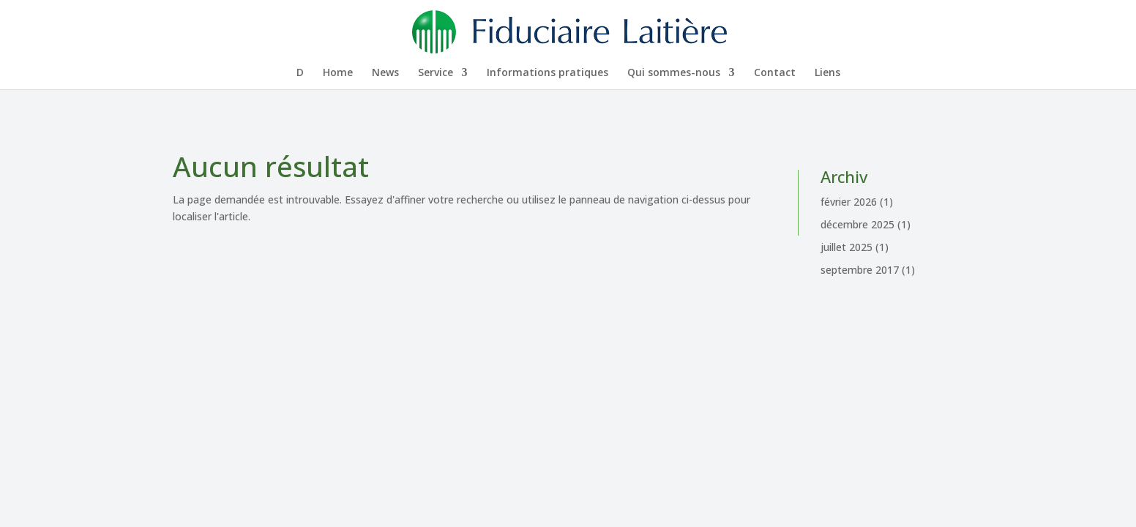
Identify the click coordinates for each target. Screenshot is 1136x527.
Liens (827, 73)
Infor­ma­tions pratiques (547, 73)
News (385, 73)
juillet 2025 (846, 247)
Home (338, 73)
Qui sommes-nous (673, 73)
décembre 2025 (857, 224)
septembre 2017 (860, 270)
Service (435, 73)
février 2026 (849, 202)
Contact (775, 73)
